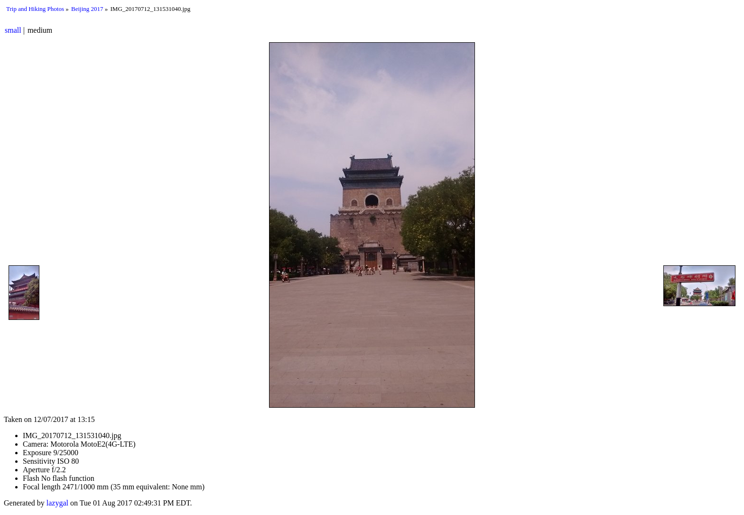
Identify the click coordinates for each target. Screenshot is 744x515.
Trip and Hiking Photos (35, 8)
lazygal (57, 503)
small (13, 30)
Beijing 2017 (87, 8)
